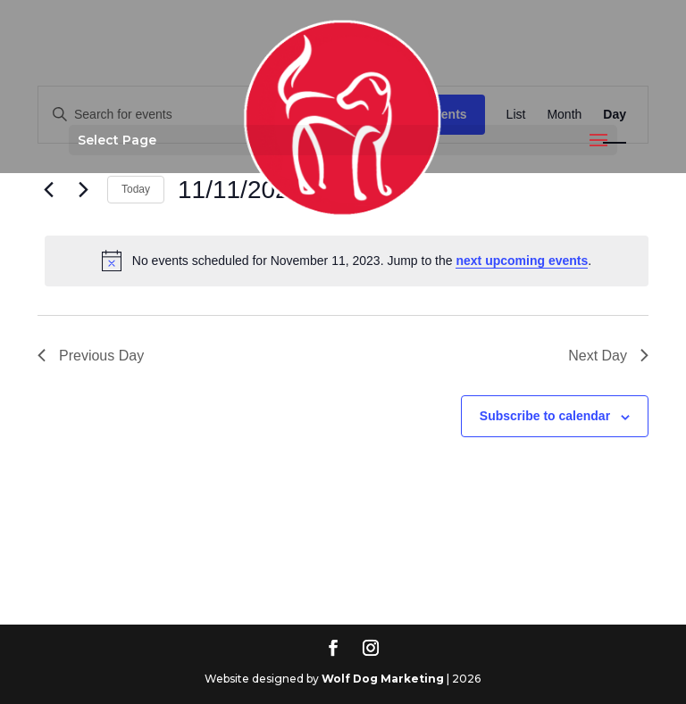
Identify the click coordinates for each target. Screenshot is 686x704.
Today (135, 189)
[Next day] (83, 190)
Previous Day (91, 355)
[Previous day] (48, 190)
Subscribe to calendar (545, 416)
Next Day (608, 355)
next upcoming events (522, 260)
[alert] (346, 261)
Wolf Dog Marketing (383, 678)
